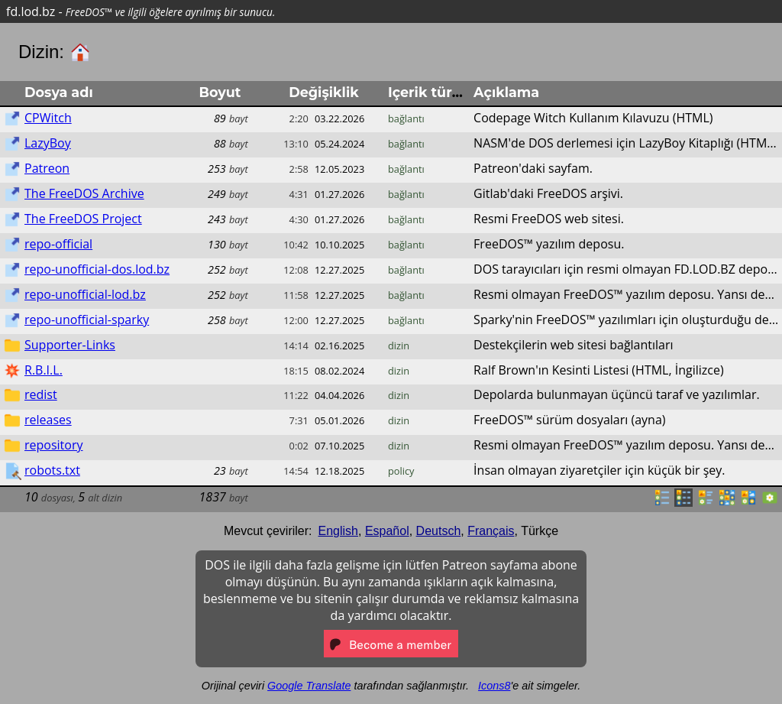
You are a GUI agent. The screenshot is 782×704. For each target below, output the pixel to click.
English (338, 530)
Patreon (46, 168)
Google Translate (309, 686)
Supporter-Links (69, 344)
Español (387, 530)
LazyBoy (47, 143)
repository (53, 444)
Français (490, 530)
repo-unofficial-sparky (86, 319)
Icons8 (494, 686)
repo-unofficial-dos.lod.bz (97, 269)
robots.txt (52, 470)
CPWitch (48, 117)
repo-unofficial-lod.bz (85, 294)
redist (40, 394)
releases (48, 419)
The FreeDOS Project (83, 218)
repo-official (58, 243)
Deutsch (438, 530)
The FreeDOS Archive (84, 193)
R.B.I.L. (43, 370)
